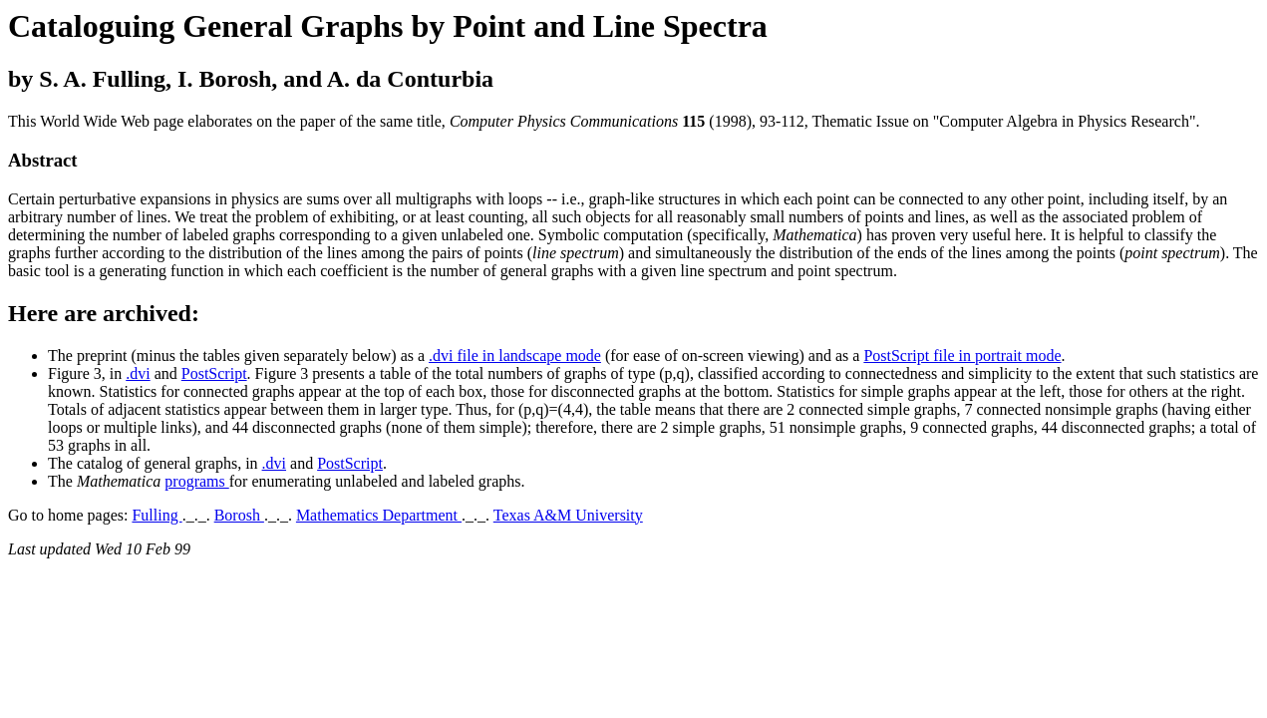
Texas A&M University (568, 515)
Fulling (156, 515)
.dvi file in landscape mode (515, 355)
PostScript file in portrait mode (962, 355)
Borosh (239, 515)
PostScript (214, 373)
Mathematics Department (379, 515)
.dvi (138, 373)
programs (196, 481)
